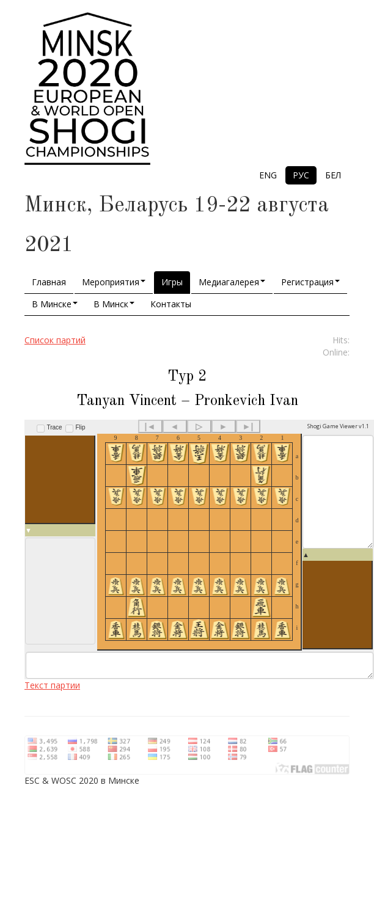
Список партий (55, 340)
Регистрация (310, 282)
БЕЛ (333, 175)
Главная (49, 282)
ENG (268, 175)
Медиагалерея (232, 282)
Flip (80, 427)
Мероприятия (113, 282)
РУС (301, 175)
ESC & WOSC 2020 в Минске (81, 803)
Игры (172, 282)
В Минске (55, 304)
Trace (55, 427)
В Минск (114, 304)
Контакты (170, 304)
